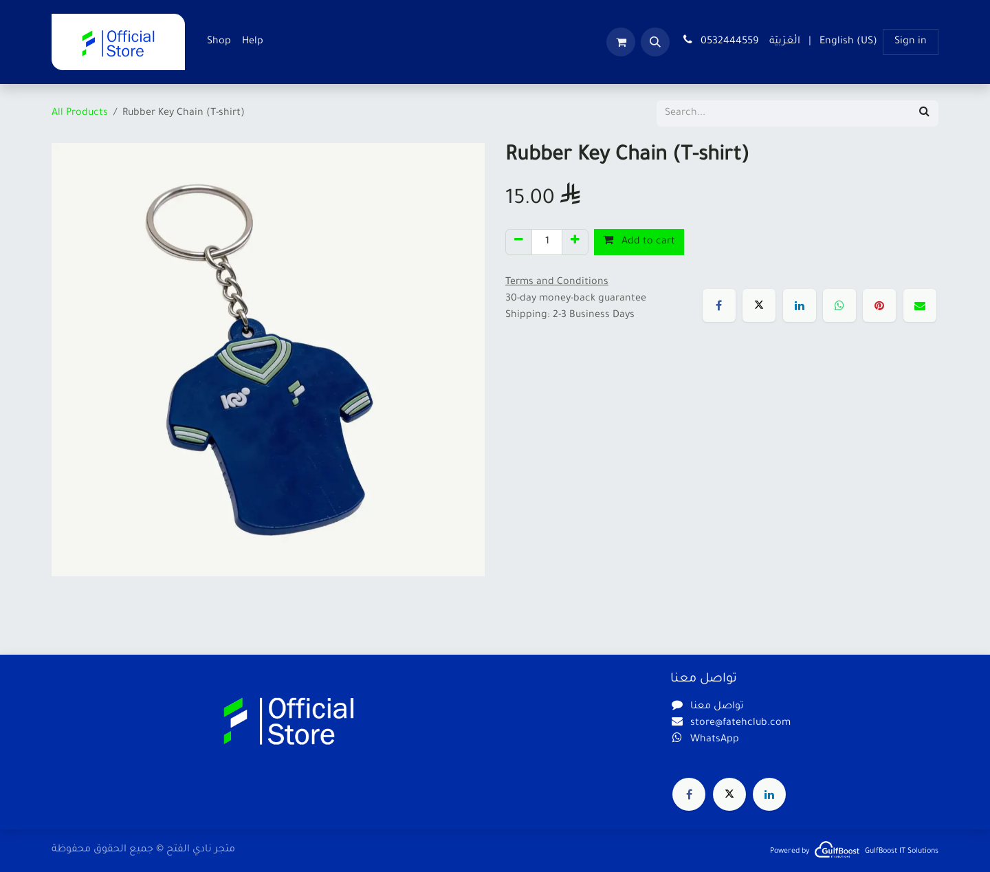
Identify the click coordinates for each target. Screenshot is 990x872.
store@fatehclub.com (740, 723)
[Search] (924, 113)
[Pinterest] (879, 305)
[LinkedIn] (799, 305)
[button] (655, 42)
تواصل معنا (717, 706)
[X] (759, 305)
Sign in (910, 41)
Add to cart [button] (639, 241)
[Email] (919, 305)
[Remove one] (518, 242)
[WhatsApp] (839, 305)
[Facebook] (719, 305)
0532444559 (719, 40)
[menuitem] (218, 42)
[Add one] (575, 242)
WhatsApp (714, 739)
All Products (80, 113)
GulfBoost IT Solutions (901, 851)
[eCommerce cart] (620, 42)
